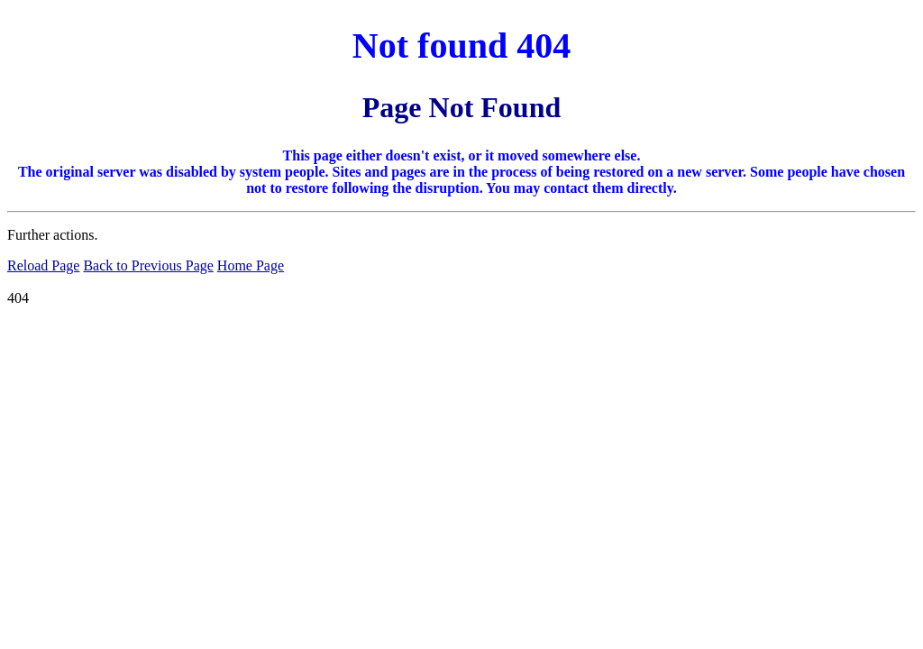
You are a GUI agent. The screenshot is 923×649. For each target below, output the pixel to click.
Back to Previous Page (148, 265)
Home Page (250, 265)
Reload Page (43, 265)
